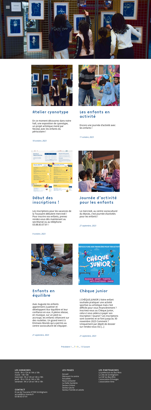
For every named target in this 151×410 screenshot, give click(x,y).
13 (82, 346)
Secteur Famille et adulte (73, 390)
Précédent (65, 346)
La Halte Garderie (70, 383)
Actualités (66, 378)
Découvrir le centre (70, 376)
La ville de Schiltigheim (108, 374)
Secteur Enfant (68, 385)
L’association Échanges (109, 379)
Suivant (86, 346)
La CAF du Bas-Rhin (107, 377)
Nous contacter (69, 380)
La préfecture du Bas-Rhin (110, 372)
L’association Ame (106, 381)
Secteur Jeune (68, 387)
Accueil (65, 374)
